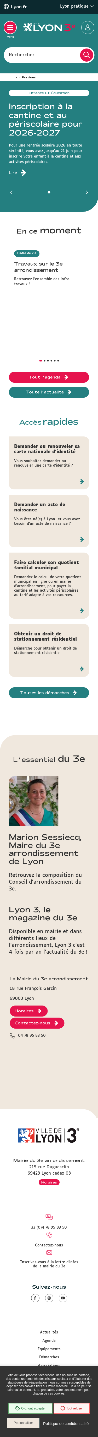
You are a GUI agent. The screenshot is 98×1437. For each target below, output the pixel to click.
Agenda (49, 1341)
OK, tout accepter (30, 1408)
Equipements (49, 1349)
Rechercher (21, 54)
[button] (11, 192)
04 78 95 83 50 (32, 1036)
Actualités (49, 1332)
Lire (13, 173)
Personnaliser (23, 1423)
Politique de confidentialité (66, 1423)
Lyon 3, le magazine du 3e (43, 913)
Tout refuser (71, 1408)
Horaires (49, 1182)
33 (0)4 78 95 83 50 (49, 1227)
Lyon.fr (19, 7)
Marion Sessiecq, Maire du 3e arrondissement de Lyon (45, 849)
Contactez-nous (49, 1245)
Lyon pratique (77, 6)
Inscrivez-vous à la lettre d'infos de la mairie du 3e (49, 1264)
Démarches (49, 1357)
